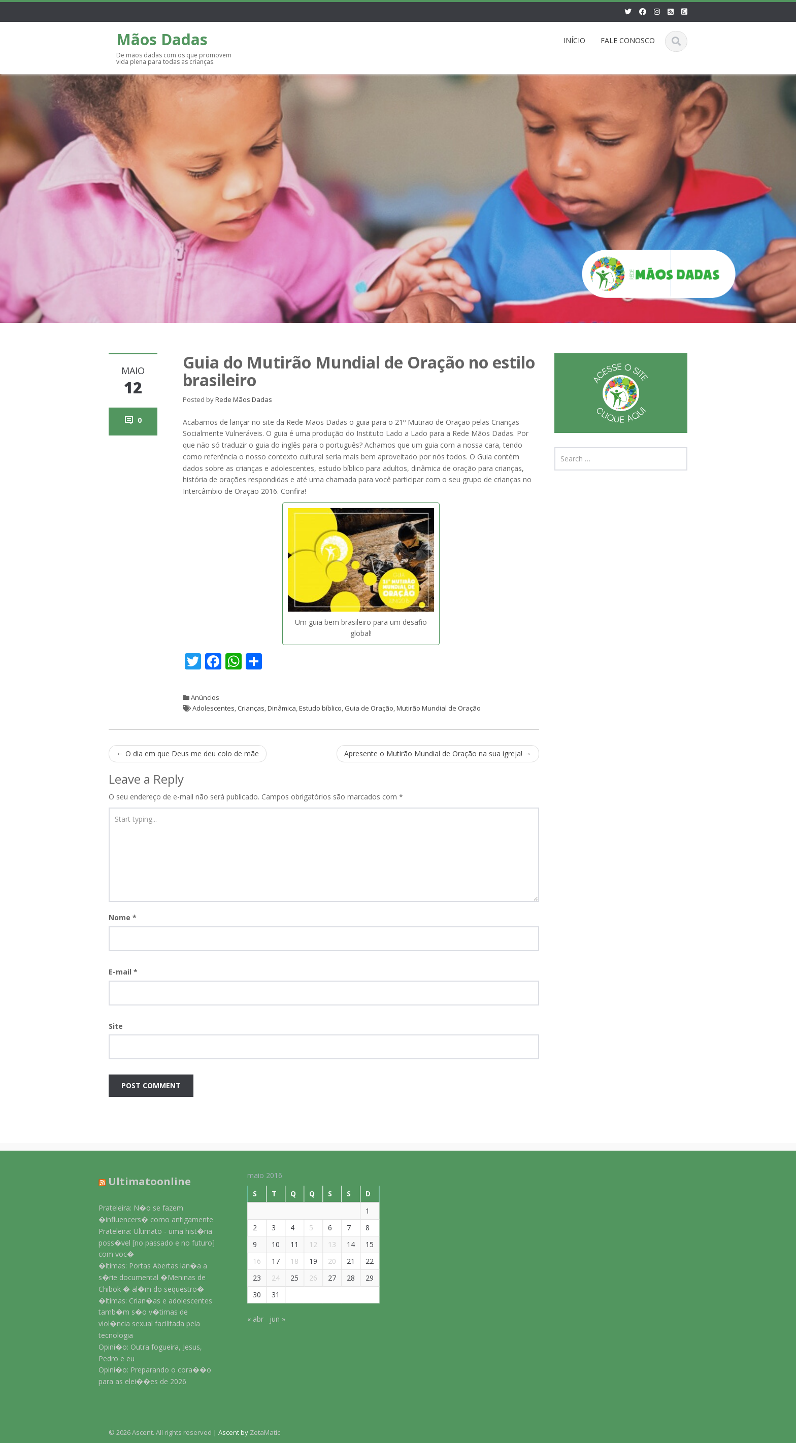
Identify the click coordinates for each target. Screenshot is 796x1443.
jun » (271, 1319)
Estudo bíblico (320, 708)
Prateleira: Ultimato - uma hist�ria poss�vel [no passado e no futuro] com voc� (150, 1242)
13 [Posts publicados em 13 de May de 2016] (326, 1244)
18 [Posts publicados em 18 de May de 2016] (288, 1261)
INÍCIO (574, 40)
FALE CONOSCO (628, 40)
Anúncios (205, 697)
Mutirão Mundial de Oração (438, 708)
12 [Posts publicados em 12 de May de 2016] (307, 1244)
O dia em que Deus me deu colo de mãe (187, 753)
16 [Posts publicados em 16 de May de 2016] (251, 1261)
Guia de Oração (369, 708)
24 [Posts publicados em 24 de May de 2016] (270, 1278)
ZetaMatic (265, 1432)
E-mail (123, 972)
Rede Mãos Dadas (243, 399)
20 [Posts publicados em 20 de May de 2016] (326, 1261)
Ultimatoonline (143, 1181)
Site (116, 1026)
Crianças (251, 708)
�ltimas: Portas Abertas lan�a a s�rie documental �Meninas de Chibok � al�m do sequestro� (146, 1277)
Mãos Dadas (162, 39)
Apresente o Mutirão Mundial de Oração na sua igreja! (438, 753)
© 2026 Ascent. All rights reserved (160, 1432)
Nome (123, 917)
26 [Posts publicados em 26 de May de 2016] (307, 1278)
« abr (249, 1319)
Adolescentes (213, 708)
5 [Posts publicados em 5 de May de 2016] (305, 1227)
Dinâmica (282, 708)
